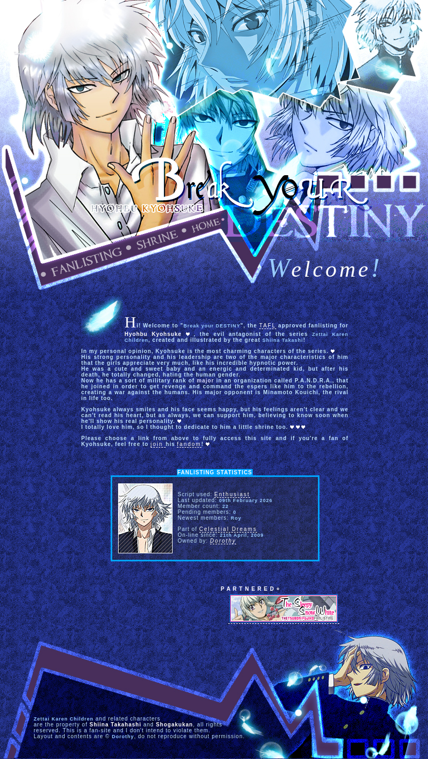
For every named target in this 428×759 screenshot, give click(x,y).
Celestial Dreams (228, 529)
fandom (189, 444)
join (158, 444)
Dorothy (223, 541)
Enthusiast (232, 494)
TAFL (267, 325)
